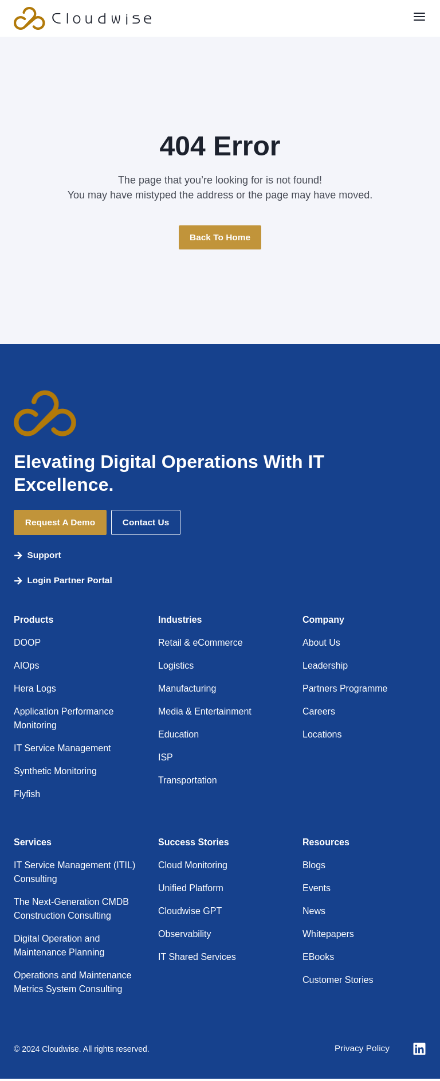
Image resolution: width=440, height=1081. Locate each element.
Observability (184, 936)
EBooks (318, 959)
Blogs (313, 867)
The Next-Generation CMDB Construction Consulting (71, 911)
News (313, 913)
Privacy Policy (361, 1051)
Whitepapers (328, 936)
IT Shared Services (197, 959)
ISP (165, 759)
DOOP (27, 645)
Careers (318, 714)
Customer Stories (338, 982)
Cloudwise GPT (190, 913)
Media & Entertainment (205, 714)
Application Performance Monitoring (63, 720)
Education (178, 737)
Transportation (187, 782)
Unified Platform (190, 890)
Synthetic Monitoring (55, 773)
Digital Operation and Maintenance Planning (59, 947)
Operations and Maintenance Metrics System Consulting (72, 984)
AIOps (26, 668)
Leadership (325, 668)
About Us (321, 645)
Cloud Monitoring (192, 867)
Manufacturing (187, 691)
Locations (322, 737)
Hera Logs (35, 691)
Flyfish (27, 796)
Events (316, 890)
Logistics (176, 668)
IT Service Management (62, 750)
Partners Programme (345, 691)
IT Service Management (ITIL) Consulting (74, 874)
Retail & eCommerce (200, 645)
